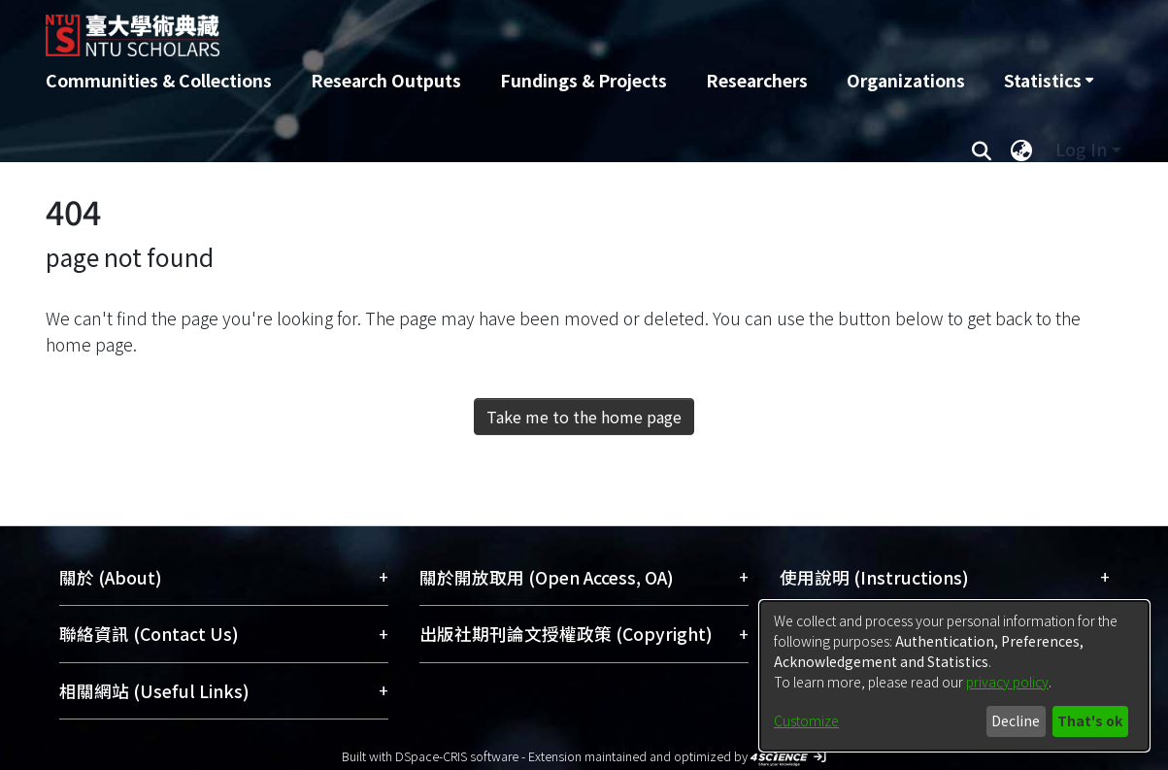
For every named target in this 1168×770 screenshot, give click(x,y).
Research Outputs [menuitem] (386, 80)
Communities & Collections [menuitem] (159, 80)
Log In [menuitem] (1081, 149)
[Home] (480, 28)
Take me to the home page (584, 416)
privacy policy (1007, 681)
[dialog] (954, 676)
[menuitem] (1048, 80)
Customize (806, 720)
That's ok (1089, 720)
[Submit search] (982, 149)
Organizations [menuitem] (906, 80)
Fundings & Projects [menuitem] (583, 80)
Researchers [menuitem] (757, 80)
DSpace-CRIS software (456, 756)
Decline (1015, 720)
